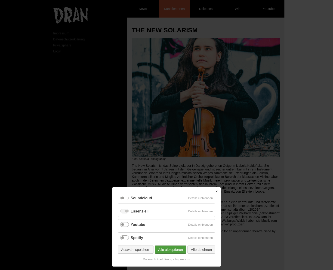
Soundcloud (141, 198)
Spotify (137, 238)
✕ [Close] (216, 191)
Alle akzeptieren (170, 250)
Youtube (138, 225)
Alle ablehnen (201, 250)
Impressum (182, 259)
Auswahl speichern (135, 250)
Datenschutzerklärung (157, 259)
